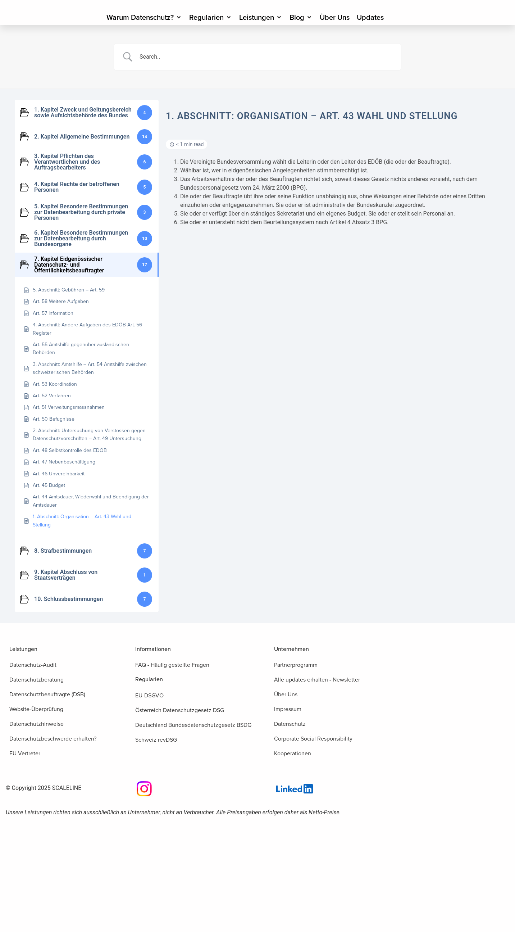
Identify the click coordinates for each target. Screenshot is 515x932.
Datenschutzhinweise (36, 724)
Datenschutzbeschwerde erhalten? (52, 738)
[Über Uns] (334, 17)
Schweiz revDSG (156, 740)
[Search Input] (266, 57)
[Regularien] (211, 17)
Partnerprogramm (296, 665)
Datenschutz (290, 724)
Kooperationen (292, 753)
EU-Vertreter (24, 753)
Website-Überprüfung (36, 709)
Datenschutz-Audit (32, 665)
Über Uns (285, 694)
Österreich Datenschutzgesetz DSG (179, 710)
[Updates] (370, 17)
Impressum (287, 709)
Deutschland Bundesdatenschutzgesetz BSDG (193, 725)
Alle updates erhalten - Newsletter (317, 679)
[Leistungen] (261, 17)
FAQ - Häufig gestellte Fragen (172, 665)
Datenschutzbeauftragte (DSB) (47, 694)
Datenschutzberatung (36, 679)
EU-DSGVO (149, 695)
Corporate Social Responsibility (313, 738)
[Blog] (301, 17)
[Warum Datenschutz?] (144, 17)
